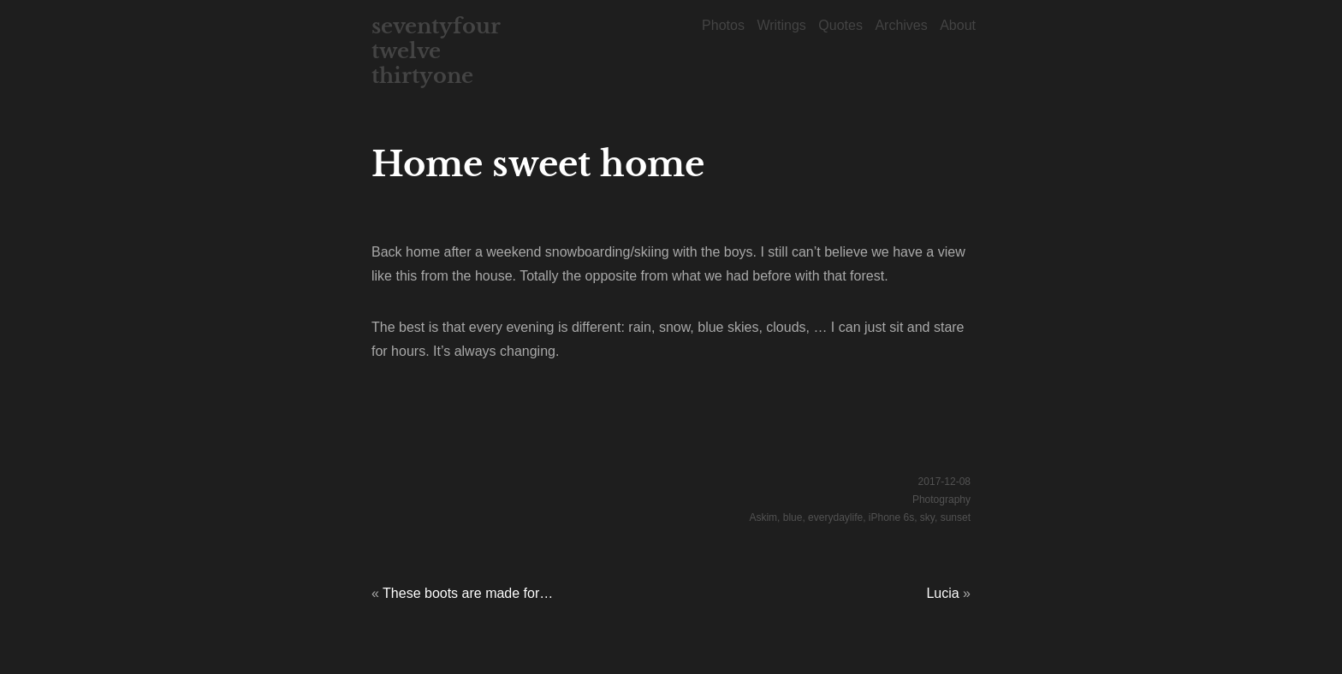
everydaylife (835, 517)
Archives (901, 25)
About (958, 25)
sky (927, 517)
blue (793, 517)
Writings (781, 25)
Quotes (840, 25)
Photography (941, 500)
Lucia (942, 593)
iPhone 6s (891, 517)
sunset (956, 517)
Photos (723, 25)
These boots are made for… (468, 593)
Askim (763, 517)
